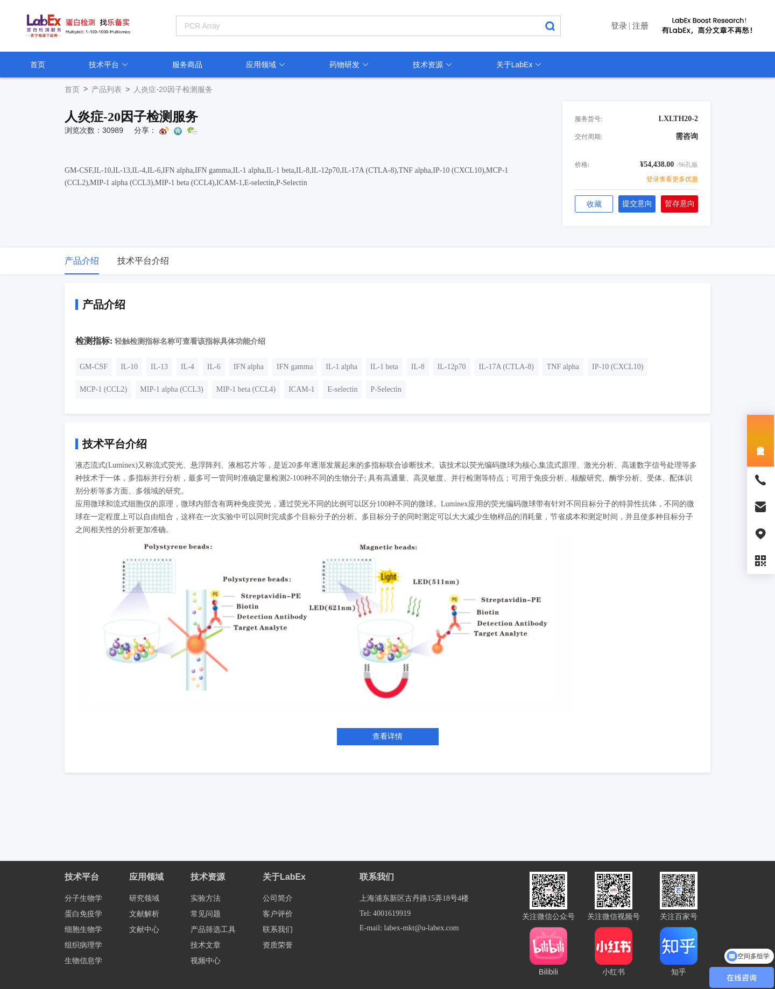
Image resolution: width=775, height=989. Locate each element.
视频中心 (206, 961)
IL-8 (418, 367)
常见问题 (206, 914)
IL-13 (159, 367)
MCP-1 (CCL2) (103, 389)
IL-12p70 (452, 367)
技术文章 (206, 945)
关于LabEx (519, 64)
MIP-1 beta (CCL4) (246, 389)
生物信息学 (83, 961)
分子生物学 (83, 898)
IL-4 (187, 367)
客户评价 (278, 914)
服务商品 (187, 64)
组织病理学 (83, 945)
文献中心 (144, 930)
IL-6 (214, 367)
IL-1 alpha (341, 367)
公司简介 (278, 898)
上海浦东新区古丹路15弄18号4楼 (414, 898)
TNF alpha (563, 367)
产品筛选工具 (213, 930)
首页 (37, 64)
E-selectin (342, 389)
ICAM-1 (301, 389)
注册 (640, 25)
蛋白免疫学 (83, 914)
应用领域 (266, 64)
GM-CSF (94, 367)
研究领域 (144, 898)
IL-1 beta (384, 367)
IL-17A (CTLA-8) (506, 367)
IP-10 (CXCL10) (617, 367)
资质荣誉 (278, 945)
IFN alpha (249, 367)
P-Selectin (385, 389)
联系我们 (278, 930)
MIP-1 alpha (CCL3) (171, 389)
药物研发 (349, 64)
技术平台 (109, 64)
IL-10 (129, 367)
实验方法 (206, 898)
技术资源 (433, 64)
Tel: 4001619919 (385, 913)
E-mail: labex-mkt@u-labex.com (409, 928)
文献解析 (144, 914)
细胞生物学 (83, 930)
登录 (619, 25)
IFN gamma (295, 367)
